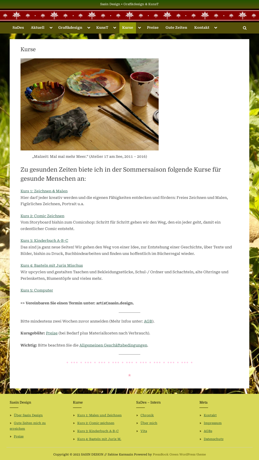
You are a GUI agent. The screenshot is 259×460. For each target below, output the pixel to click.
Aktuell (37, 28)
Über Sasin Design (28, 415)
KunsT (102, 28)
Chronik (147, 415)
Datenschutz (213, 439)
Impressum (213, 423)
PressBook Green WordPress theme (179, 454)
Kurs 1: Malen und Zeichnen (99, 415)
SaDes (18, 28)
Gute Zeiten (176, 28)
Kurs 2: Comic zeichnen (95, 423)
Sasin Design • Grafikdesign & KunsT (129, 4)
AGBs (208, 431)
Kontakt (201, 28)
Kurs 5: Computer (37, 290)
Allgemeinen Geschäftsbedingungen (113, 345)
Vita (144, 431)
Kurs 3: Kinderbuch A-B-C (44, 240)
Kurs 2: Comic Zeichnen (42, 216)
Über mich (149, 423)
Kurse (127, 28)
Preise (153, 28)
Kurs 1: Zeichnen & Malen (44, 191)
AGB (148, 321)
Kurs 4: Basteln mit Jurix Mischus (52, 265)
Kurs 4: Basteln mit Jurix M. (99, 439)
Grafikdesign (70, 28)
